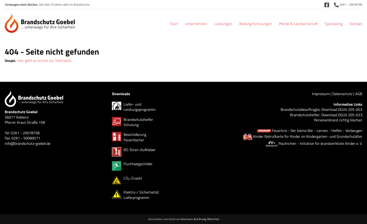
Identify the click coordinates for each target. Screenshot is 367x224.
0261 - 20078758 (348, 4)
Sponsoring (334, 23)
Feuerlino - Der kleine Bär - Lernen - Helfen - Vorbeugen (317, 130)
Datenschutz (342, 94)
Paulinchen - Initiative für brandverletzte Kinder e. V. (320, 143)
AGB (358, 94)
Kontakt (356, 23)
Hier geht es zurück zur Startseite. (44, 60)
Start (174, 23)
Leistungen (223, 23)
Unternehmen (196, 23)
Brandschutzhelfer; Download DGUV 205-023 (326, 115)
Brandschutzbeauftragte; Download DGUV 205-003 (321, 109)
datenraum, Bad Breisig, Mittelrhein (199, 219)
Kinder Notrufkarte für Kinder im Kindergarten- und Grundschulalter (307, 136)
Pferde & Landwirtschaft (298, 23)
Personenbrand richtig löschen (338, 120)
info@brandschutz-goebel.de (27, 143)
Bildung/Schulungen (255, 23)
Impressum (321, 94)
